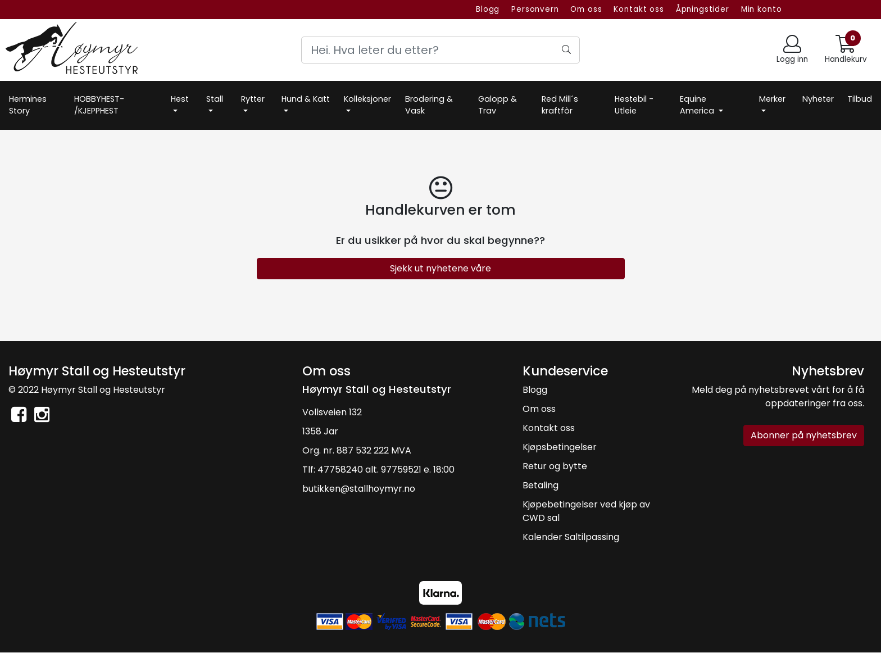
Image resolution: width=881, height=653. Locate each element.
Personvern (535, 9)
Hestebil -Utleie (634, 105)
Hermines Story (28, 105)
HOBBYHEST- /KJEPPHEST (99, 105)
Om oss (586, 9)
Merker (772, 99)
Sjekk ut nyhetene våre (440, 268)
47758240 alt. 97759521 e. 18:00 (386, 469)
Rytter (253, 99)
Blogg (487, 9)
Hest (180, 99)
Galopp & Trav (497, 105)
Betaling (540, 485)
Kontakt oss (639, 9)
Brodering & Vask (429, 105)
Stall (214, 99)
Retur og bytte (555, 466)
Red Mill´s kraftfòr (560, 105)
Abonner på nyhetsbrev (804, 435)
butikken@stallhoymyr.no (358, 488)
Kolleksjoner (367, 99)
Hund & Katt (305, 99)
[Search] (440, 50)
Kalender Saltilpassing (571, 536)
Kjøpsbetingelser (560, 447)
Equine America (698, 105)
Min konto (761, 9)
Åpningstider (702, 9)
